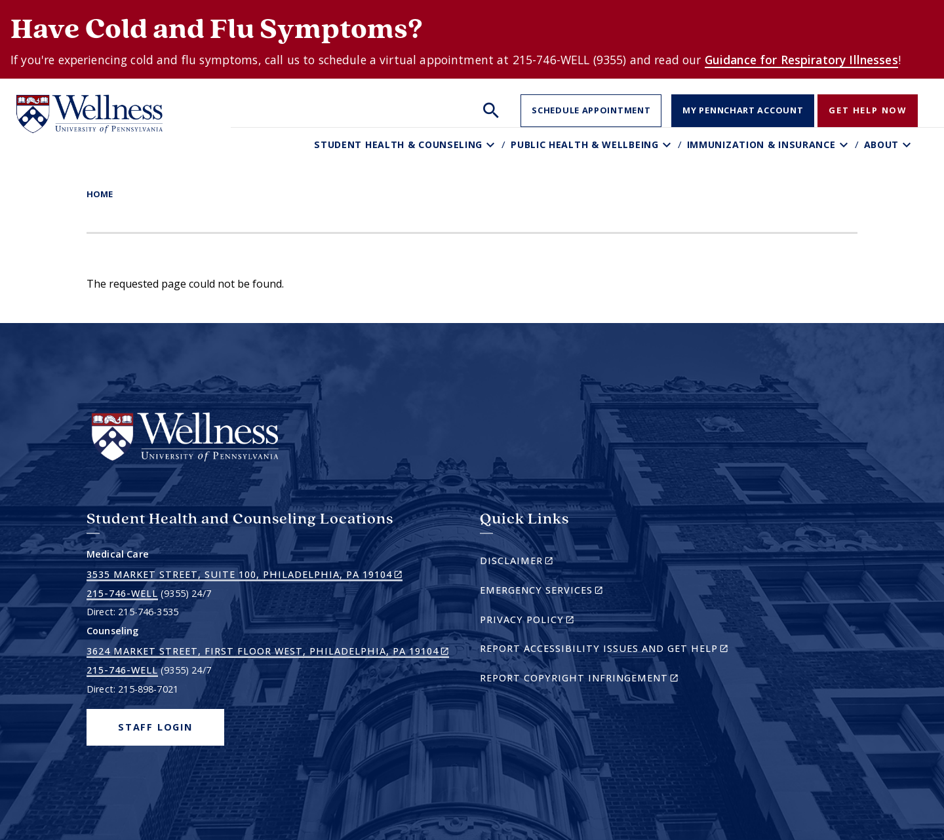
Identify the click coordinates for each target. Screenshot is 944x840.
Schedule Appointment (591, 110)
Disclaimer (539, 562)
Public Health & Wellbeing (585, 144)
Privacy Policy (550, 621)
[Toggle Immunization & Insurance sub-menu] (845, 144)
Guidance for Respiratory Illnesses (801, 59)
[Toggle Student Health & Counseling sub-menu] (492, 144)
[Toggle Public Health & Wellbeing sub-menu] (668, 144)
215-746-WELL (122, 593)
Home (100, 194)
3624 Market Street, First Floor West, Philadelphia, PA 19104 (268, 651)
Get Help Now (868, 110)
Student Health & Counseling (398, 144)
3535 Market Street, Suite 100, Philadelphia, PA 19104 (245, 574)
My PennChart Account (742, 110)
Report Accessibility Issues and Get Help (609, 650)
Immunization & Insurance (761, 144)
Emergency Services (564, 592)
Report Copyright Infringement (602, 680)
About (881, 144)
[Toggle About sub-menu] (908, 144)
